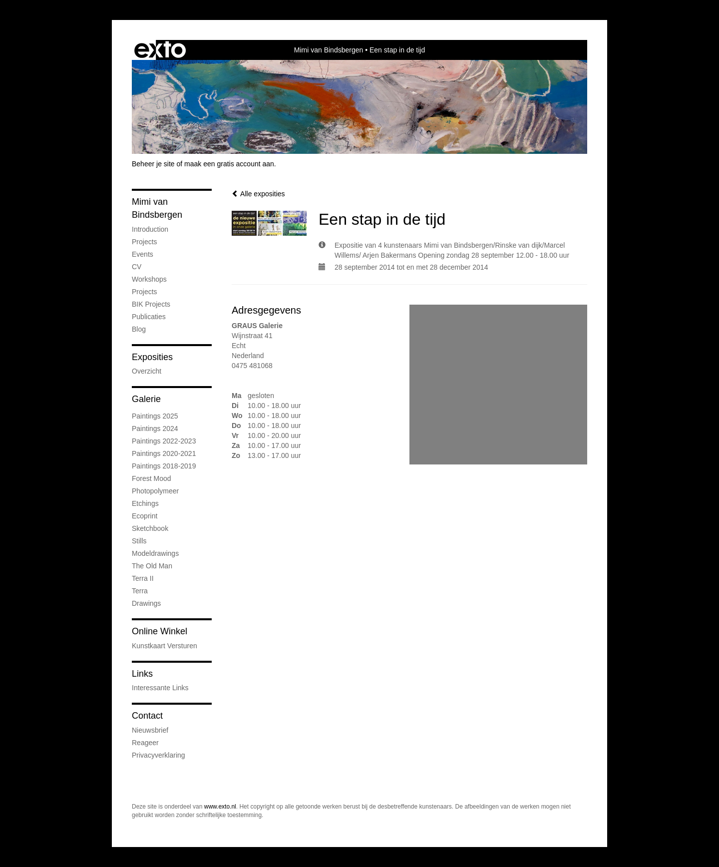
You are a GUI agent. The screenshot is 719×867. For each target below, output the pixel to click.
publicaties (149, 317)
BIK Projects (151, 304)
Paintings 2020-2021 (164, 453)
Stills (139, 541)
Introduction (150, 229)
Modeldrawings (155, 553)
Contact (147, 716)
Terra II (143, 578)
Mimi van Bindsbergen (328, 50)
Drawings (146, 603)
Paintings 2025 (155, 416)
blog (139, 329)
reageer (145, 743)
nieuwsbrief (150, 730)
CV (136, 267)
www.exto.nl (220, 806)
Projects (144, 242)
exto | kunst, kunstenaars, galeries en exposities (160, 50)
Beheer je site (153, 164)
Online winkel (159, 631)
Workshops (149, 279)
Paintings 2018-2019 (164, 466)
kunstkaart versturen (164, 646)
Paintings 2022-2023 (164, 441)
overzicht (146, 371)
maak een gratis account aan (229, 164)
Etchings (145, 503)
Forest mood (151, 478)
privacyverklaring (158, 755)
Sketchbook (150, 528)
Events (142, 254)
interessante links (160, 688)
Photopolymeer (155, 491)
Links (142, 674)
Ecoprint (144, 516)
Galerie (146, 399)
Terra (140, 591)
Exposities (152, 357)
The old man (152, 566)
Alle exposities (258, 194)
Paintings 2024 (155, 429)
